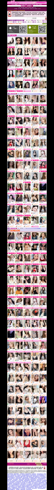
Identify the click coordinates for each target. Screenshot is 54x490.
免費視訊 (13, 88)
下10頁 (37, 93)
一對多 (14, 191)
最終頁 (39, 93)
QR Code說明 (44, 23)
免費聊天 (45, 224)
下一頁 (35, 93)
